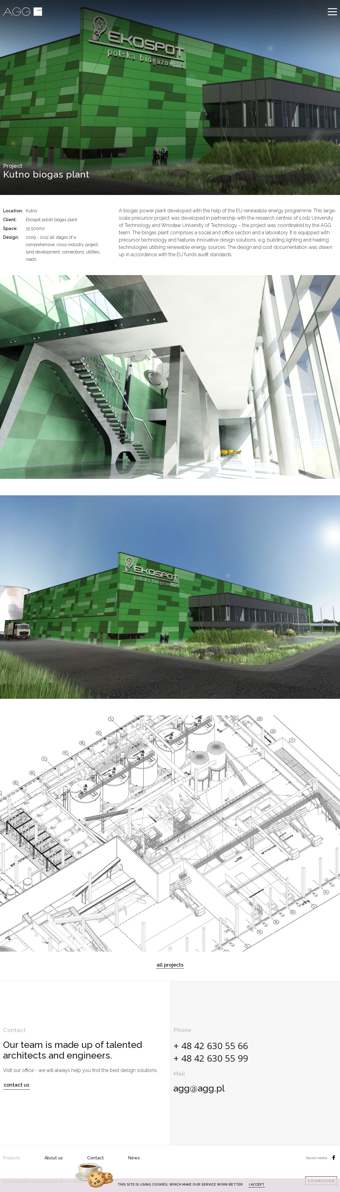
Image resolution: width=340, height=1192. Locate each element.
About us (53, 1157)
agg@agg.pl (199, 1088)
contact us (16, 1085)
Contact (95, 1157)
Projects (11, 1157)
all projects (170, 965)
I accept (256, 1185)
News (134, 1157)
